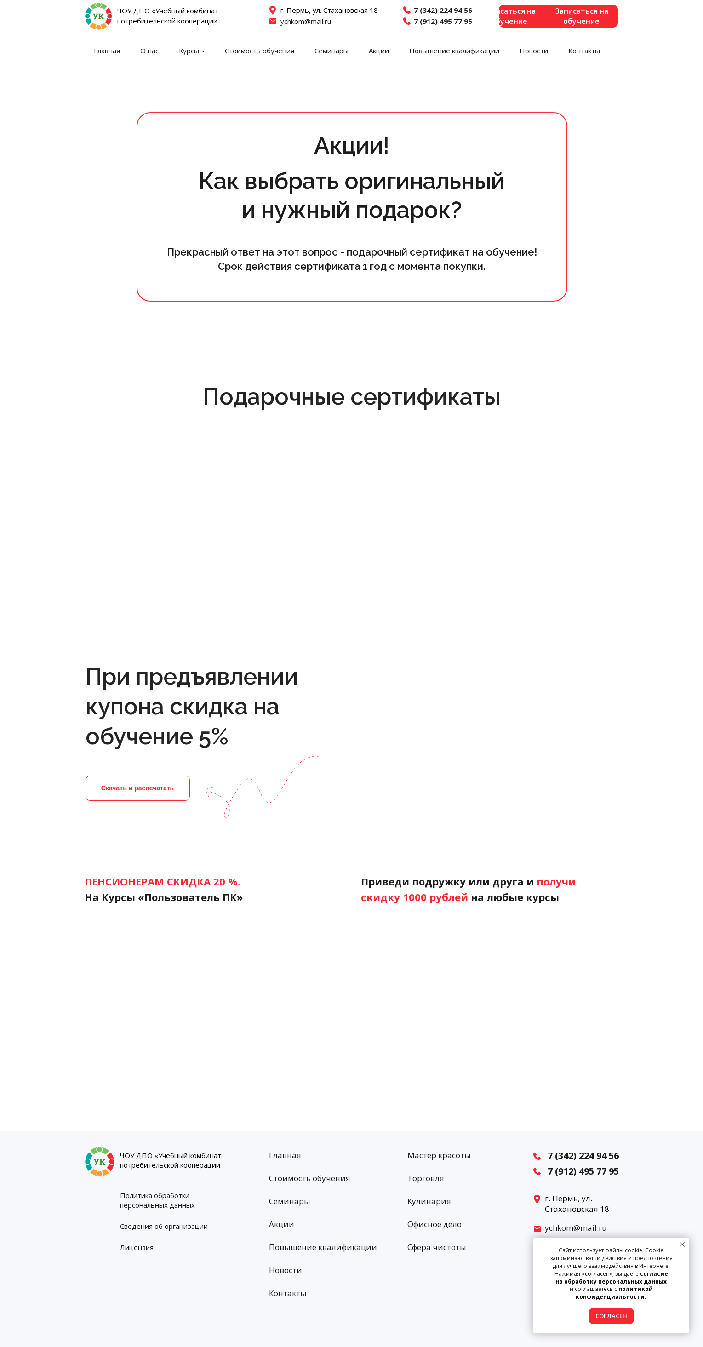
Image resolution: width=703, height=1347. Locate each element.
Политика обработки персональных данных (157, 1200)
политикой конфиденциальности (614, 1293)
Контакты (584, 50)
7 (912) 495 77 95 (443, 21)
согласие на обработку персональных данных (611, 1277)
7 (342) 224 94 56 (443, 10)
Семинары (331, 50)
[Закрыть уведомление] (682, 1244)
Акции (379, 50)
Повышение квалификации (454, 50)
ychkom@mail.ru (305, 21)
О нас (149, 50)
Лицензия (137, 1247)
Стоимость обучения (259, 50)
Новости (534, 50)
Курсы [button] (189, 50)
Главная (107, 50)
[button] (558, 16)
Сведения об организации (164, 1226)
